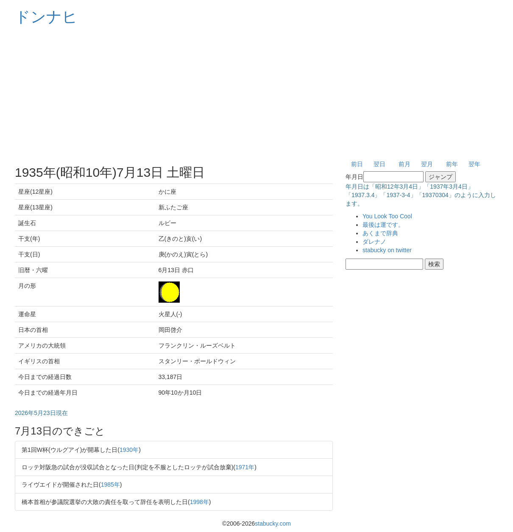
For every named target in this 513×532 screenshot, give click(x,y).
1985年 (110, 484)
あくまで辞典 (380, 233)
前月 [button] (404, 164)
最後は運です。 (383, 224)
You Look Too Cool (387, 216)
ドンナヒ (46, 16)
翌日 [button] (379, 164)
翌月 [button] (427, 164)
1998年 (199, 502)
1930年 (129, 449)
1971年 (244, 467)
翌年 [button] (474, 164)
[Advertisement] (256, 93)
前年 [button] (452, 164)
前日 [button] (357, 164)
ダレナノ (374, 241)
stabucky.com (273, 523)
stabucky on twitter (387, 250)
